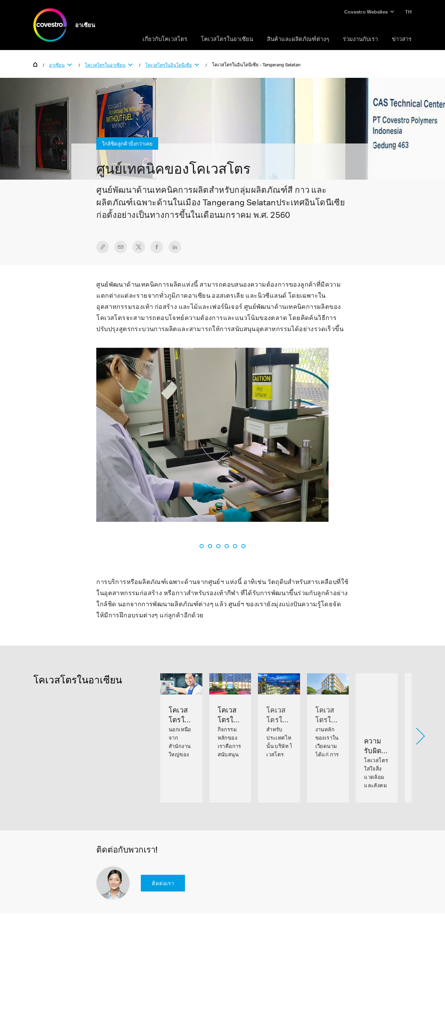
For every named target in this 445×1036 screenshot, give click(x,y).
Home (35, 64)
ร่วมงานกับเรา (360, 38)
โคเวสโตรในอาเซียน (227, 38)
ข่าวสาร (402, 38)
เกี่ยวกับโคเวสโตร (165, 38)
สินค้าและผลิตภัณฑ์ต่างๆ (298, 38)
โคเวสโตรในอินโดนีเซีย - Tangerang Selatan (256, 64)
